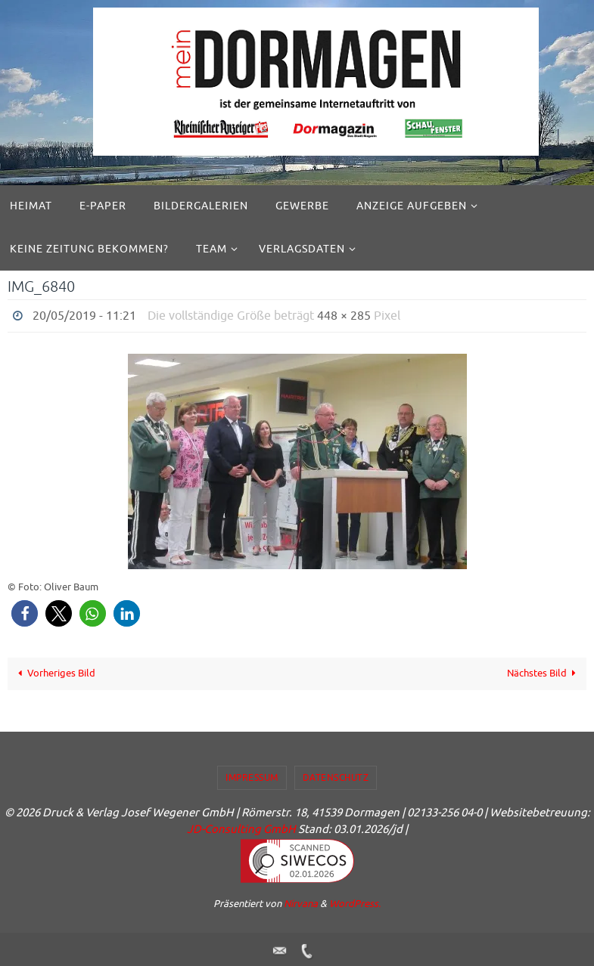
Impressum (251, 778)
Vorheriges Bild (55, 673)
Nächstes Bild (544, 673)
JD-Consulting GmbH (241, 829)
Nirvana (301, 903)
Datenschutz (336, 778)
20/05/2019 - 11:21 (84, 316)
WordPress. (355, 903)
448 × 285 (344, 316)
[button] (24, 613)
